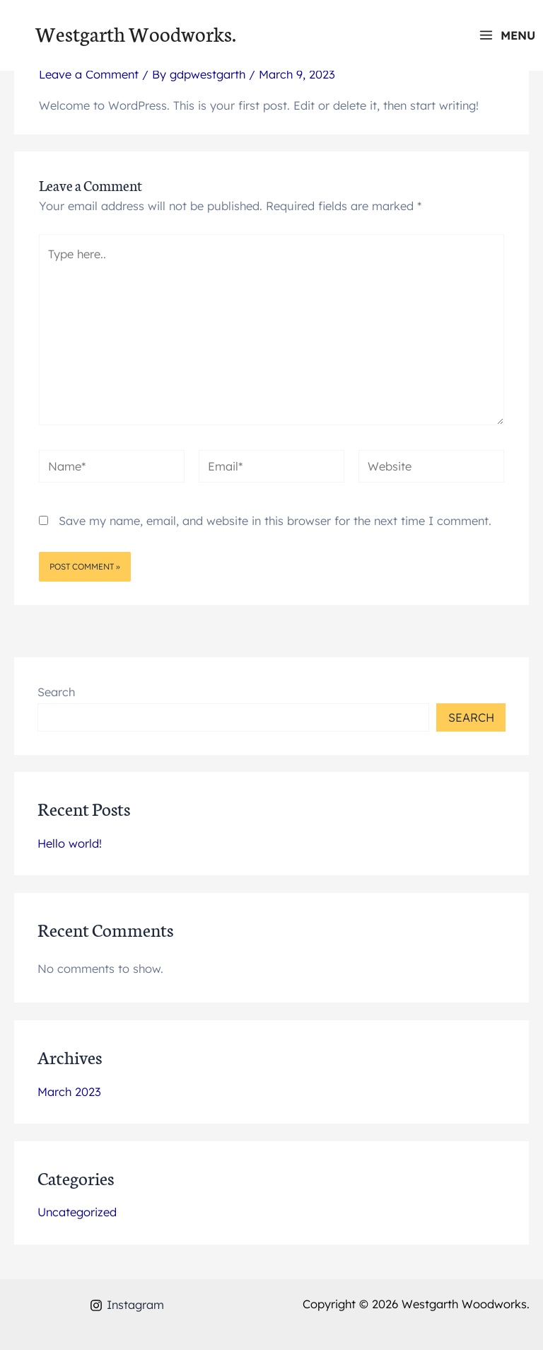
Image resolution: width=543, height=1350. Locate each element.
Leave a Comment (89, 74)
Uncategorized (77, 1212)
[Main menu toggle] (507, 35)
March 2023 (69, 1092)
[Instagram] (126, 1305)
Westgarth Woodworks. (135, 32)
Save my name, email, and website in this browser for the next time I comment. (275, 521)
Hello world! (69, 843)
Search (56, 692)
